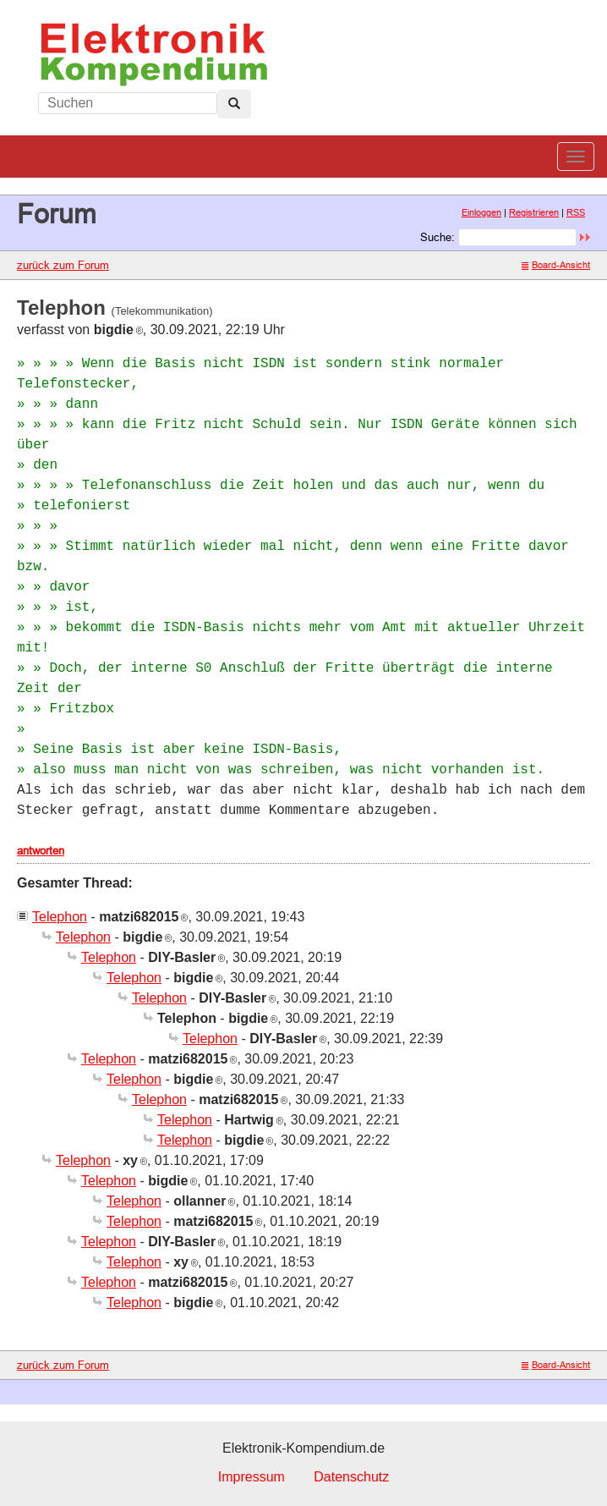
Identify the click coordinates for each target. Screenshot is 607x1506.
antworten (40, 850)
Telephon (59, 917)
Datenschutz (351, 1477)
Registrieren (534, 212)
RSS (575, 212)
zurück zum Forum (63, 265)
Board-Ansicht (556, 265)
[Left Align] (234, 104)
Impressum (251, 1477)
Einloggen (481, 212)
